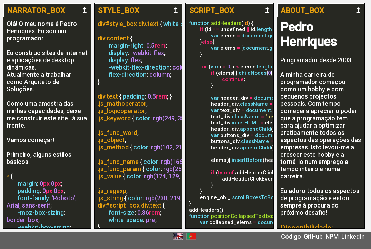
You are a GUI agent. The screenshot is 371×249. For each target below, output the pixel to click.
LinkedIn (353, 236)
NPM (332, 236)
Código (291, 236)
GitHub (313, 236)
